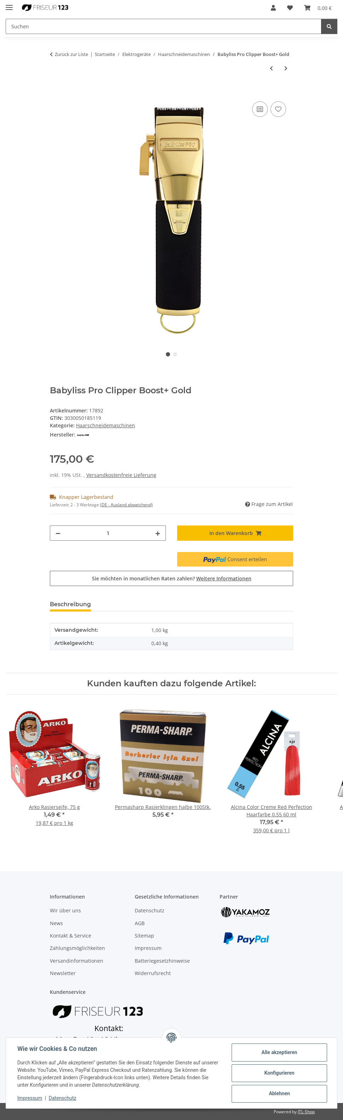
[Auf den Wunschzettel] (278, 109)
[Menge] (107, 533)
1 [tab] (168, 354)
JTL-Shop (306, 1112)
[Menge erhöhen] (157, 533)
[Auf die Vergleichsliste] (260, 109)
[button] (273, 8)
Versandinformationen (76, 960)
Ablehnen (279, 1093)
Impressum (29, 1098)
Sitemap (144, 935)
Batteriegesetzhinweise (162, 960)
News (56, 923)
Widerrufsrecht (153, 973)
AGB (140, 923)
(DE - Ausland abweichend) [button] (126, 505)
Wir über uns (65, 910)
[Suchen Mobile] (163, 26)
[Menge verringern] (58, 533)
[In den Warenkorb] (55, 92)
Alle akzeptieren (279, 1052)
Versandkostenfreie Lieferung (121, 475)
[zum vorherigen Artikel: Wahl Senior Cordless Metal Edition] (271, 68)
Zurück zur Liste (71, 54)
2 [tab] (175, 354)
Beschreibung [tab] (70, 604)
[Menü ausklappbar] (9, 4)
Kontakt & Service (70, 935)
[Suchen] (329, 26)
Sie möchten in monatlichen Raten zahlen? (171, 578)
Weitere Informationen (223, 578)
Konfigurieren (279, 1073)
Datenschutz (62, 1098)
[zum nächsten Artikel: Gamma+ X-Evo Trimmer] (286, 68)
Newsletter (63, 973)
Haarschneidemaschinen (105, 425)
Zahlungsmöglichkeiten (77, 948)
